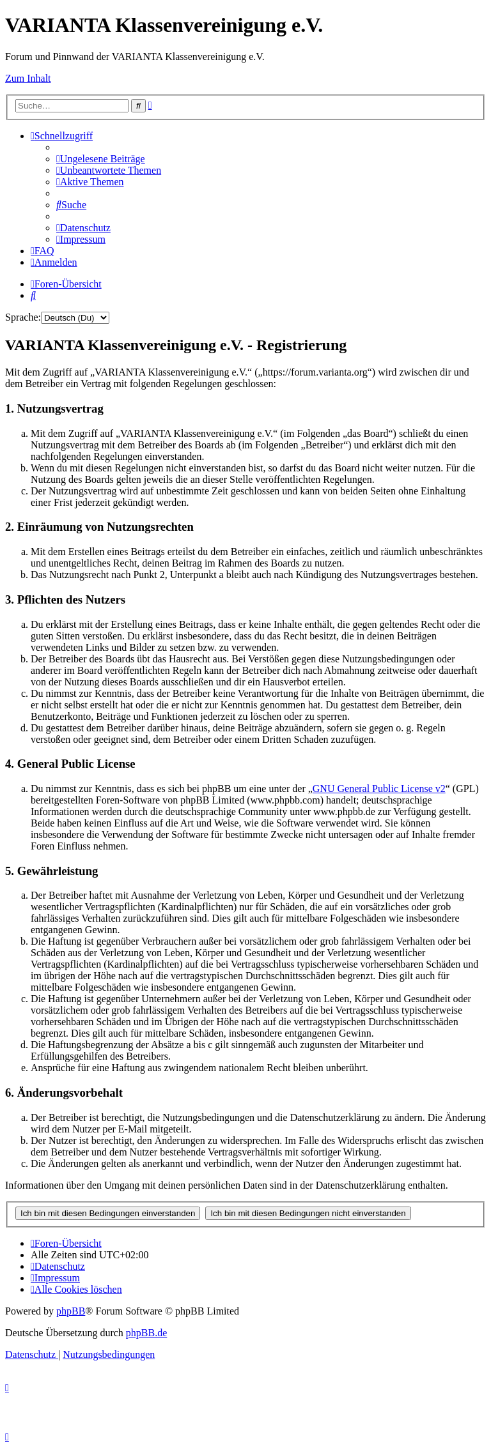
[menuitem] (100, 158)
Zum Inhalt (28, 78)
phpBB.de (146, 1332)
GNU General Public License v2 (379, 788)
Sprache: (23, 317)
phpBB (70, 1311)
